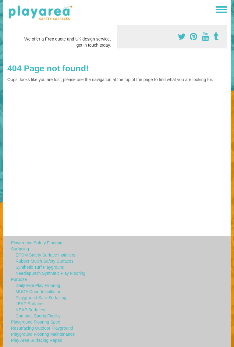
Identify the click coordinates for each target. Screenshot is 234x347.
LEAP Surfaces (30, 303)
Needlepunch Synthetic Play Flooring (51, 273)
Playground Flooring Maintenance (43, 334)
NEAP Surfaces (30, 309)
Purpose (19, 279)
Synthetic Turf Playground (40, 267)
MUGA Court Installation (38, 291)
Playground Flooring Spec (35, 322)
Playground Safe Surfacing (41, 297)
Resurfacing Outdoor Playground (42, 328)
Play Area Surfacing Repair (36, 340)
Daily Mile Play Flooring (38, 285)
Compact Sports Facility (38, 315)
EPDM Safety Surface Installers (45, 255)
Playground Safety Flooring (36, 242)
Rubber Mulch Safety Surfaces (44, 261)
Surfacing (20, 248)
